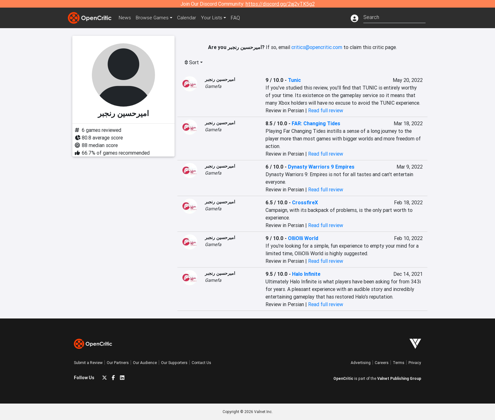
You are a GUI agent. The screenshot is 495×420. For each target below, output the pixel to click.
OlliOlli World (303, 238)
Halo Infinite (306, 274)
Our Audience (145, 362)
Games (154, 18)
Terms (398, 362)
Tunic (294, 80)
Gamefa (213, 86)
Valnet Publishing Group (399, 378)
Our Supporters (174, 362)
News (125, 18)
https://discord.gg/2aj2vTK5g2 (280, 4)
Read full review (325, 110)
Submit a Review (88, 362)
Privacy (415, 362)
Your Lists (215, 18)
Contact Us (201, 362)
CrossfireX (305, 202)
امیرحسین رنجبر (220, 79)
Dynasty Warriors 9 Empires (321, 167)
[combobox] (394, 16)
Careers (382, 362)
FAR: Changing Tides (316, 123)
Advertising (361, 362)
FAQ (239, 18)
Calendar (190, 18)
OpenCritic (343, 378)
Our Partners (118, 362)
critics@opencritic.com (316, 47)
